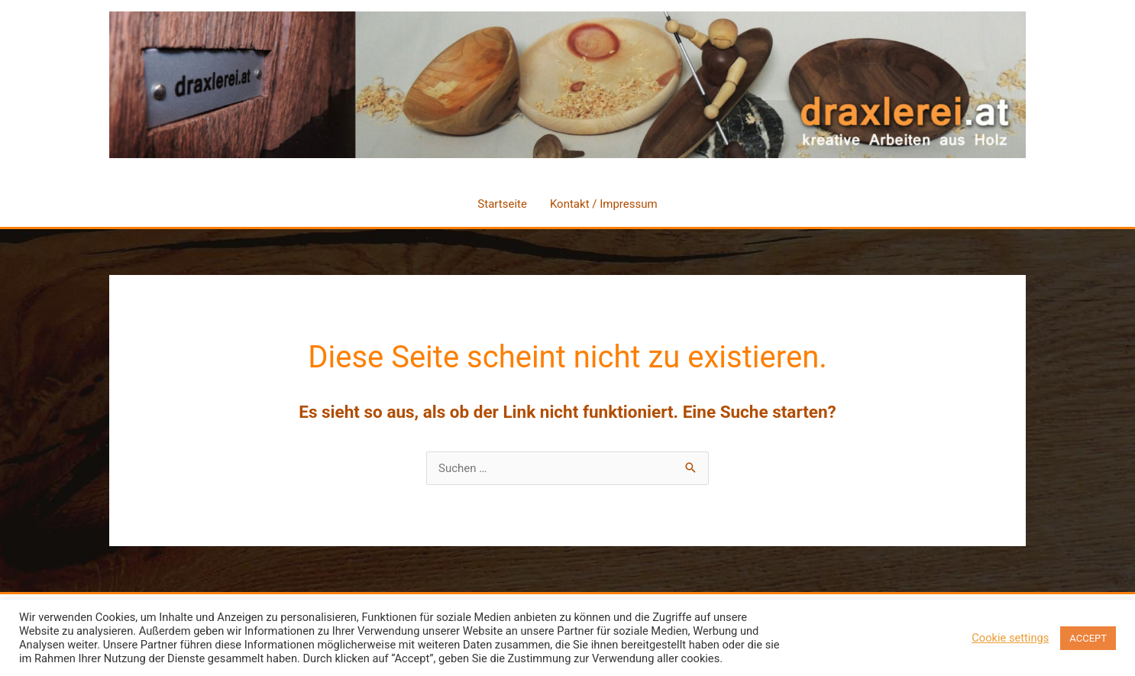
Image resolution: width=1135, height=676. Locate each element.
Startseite (502, 204)
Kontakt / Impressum (604, 204)
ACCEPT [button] (1088, 638)
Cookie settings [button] (1010, 638)
